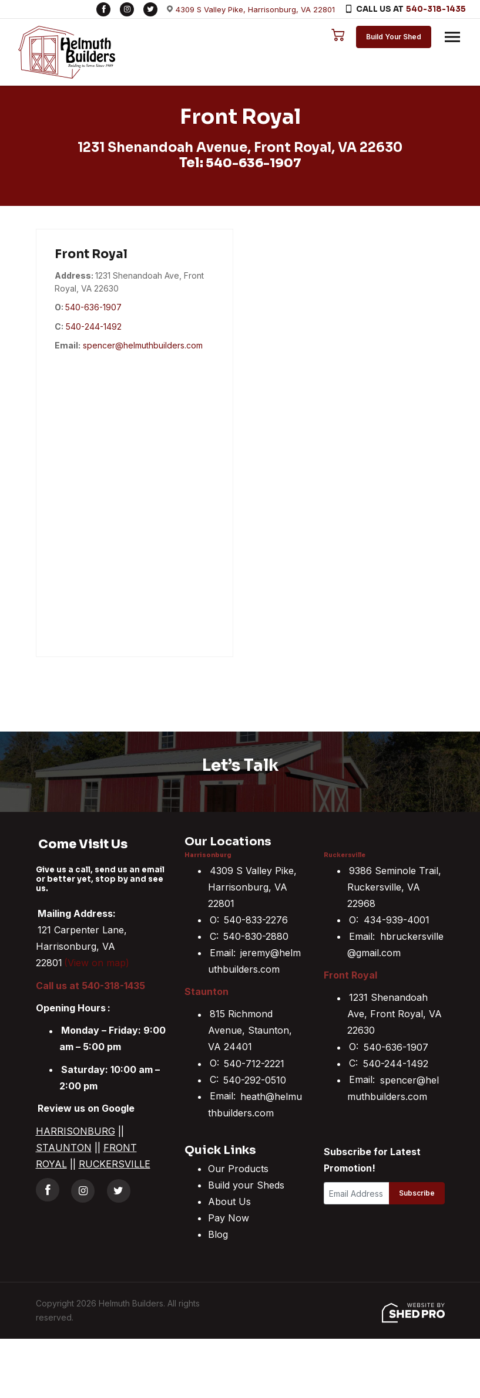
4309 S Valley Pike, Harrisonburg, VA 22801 (255, 9)
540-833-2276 (256, 919)
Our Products (238, 1168)
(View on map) (96, 963)
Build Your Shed (390, 36)
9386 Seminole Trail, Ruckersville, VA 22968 (394, 886)
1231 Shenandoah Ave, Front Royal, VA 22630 (394, 1013)
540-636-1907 (253, 163)
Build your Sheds (246, 1185)
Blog (218, 1234)
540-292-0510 (254, 1079)
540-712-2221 (254, 1063)
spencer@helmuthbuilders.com (143, 345)
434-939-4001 (396, 919)
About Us (229, 1201)
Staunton (206, 991)
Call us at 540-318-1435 (90, 985)
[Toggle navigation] (449, 37)
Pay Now (228, 1218)
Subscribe (417, 1193)
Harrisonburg (208, 855)
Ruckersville (344, 855)
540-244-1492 (94, 326)
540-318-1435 (436, 9)
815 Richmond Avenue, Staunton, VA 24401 (250, 1030)
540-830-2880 (255, 936)
